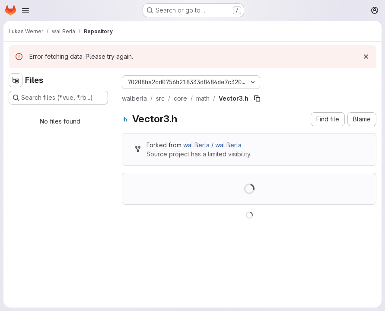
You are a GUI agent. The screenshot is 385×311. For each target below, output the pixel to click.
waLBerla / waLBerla (212, 145)
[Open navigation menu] (25, 10)
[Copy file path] (257, 98)
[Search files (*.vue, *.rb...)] (58, 98)
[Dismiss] (366, 56)
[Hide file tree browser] (15, 80)
